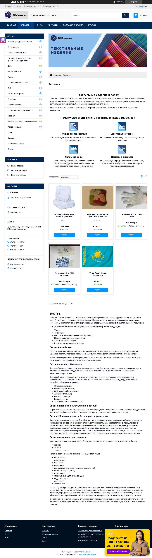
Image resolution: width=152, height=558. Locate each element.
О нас (40, 25)
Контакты (52, 25)
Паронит (11, 116)
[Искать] (125, 15)
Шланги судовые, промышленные (22, 121)
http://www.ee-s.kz (17, 264)
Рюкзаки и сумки (15, 127)
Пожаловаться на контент (86, 554)
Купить (64, 235)
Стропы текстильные (17, 53)
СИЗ (9, 88)
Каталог (25, 25)
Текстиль (12, 99)
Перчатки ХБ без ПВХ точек (131, 215)
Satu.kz (88, 552)
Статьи (92, 25)
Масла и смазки (14, 71)
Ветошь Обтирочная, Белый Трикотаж (64, 215)
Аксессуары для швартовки (20, 42)
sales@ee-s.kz (16, 268)
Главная (11, 25)
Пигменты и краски (16, 94)
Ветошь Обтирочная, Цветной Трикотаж (97, 215)
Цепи (10, 66)
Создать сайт (30, 2)
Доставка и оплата (73, 25)
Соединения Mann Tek (18, 82)
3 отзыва (120, 2)
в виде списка (146, 177)
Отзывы (11, 138)
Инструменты (14, 47)
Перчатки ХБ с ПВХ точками (64, 274)
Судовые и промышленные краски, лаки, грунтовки (20, 59)
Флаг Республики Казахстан (97, 274)
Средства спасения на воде (20, 110)
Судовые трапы (15, 105)
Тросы (10, 77)
